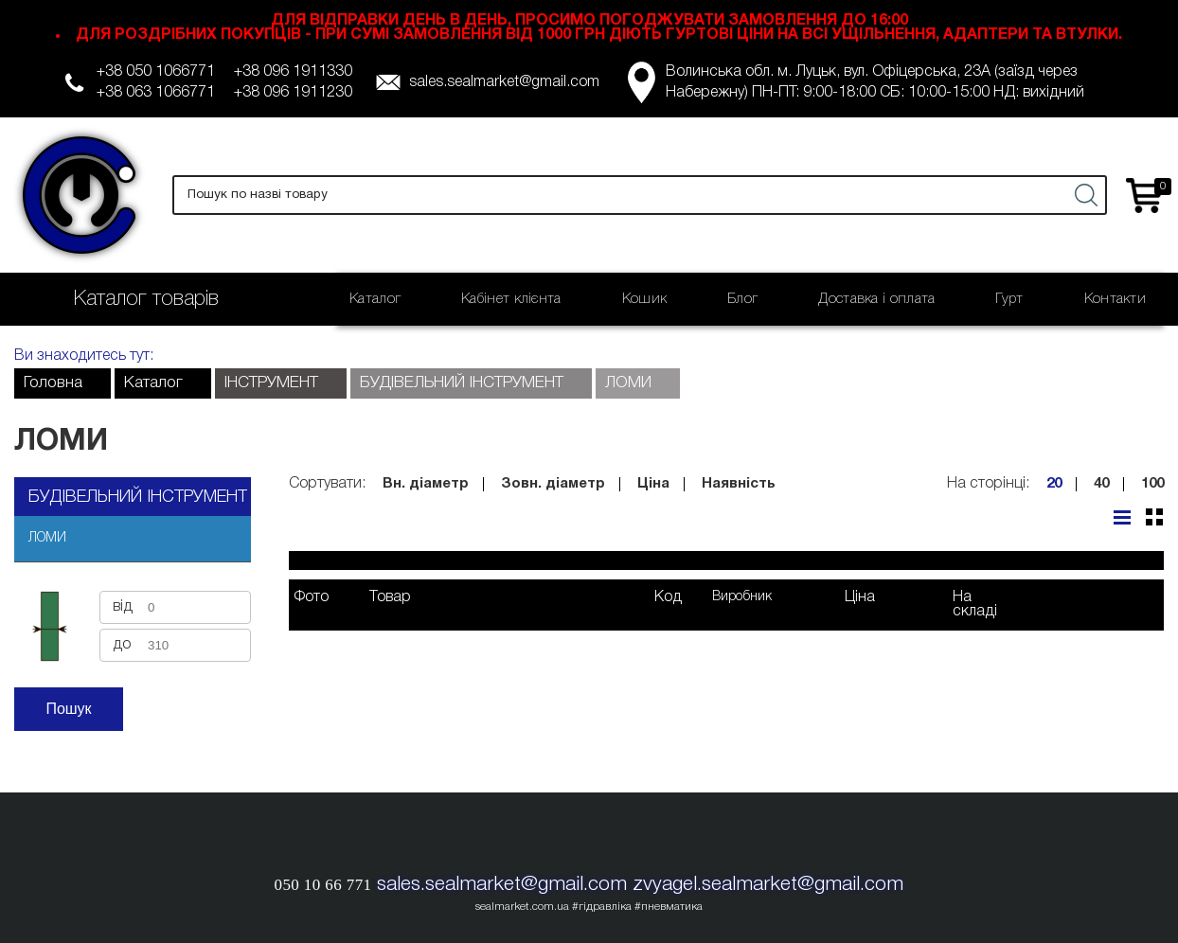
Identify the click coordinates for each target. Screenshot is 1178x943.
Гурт (1009, 299)
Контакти (1115, 299)
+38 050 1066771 (156, 72)
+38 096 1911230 (293, 92)
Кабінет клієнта (511, 299)
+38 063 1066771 (156, 92)
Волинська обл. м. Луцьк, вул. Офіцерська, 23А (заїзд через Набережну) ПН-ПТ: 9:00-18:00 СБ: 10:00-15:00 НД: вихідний (875, 82)
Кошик (645, 299)
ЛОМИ (47, 538)
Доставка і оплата (876, 299)
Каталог (375, 299)
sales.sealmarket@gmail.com (504, 82)
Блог (742, 299)
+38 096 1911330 (293, 72)
